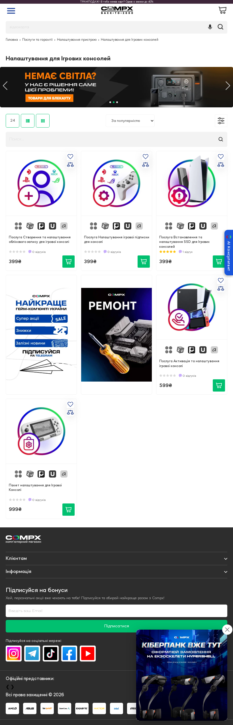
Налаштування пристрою (77, 40)
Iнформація (18, 571)
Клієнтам (16, 558)
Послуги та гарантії (37, 40)
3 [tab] (117, 102)
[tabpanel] (116, 87)
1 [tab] (110, 102)
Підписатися (116, 626)
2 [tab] (114, 102)
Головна (12, 40)
